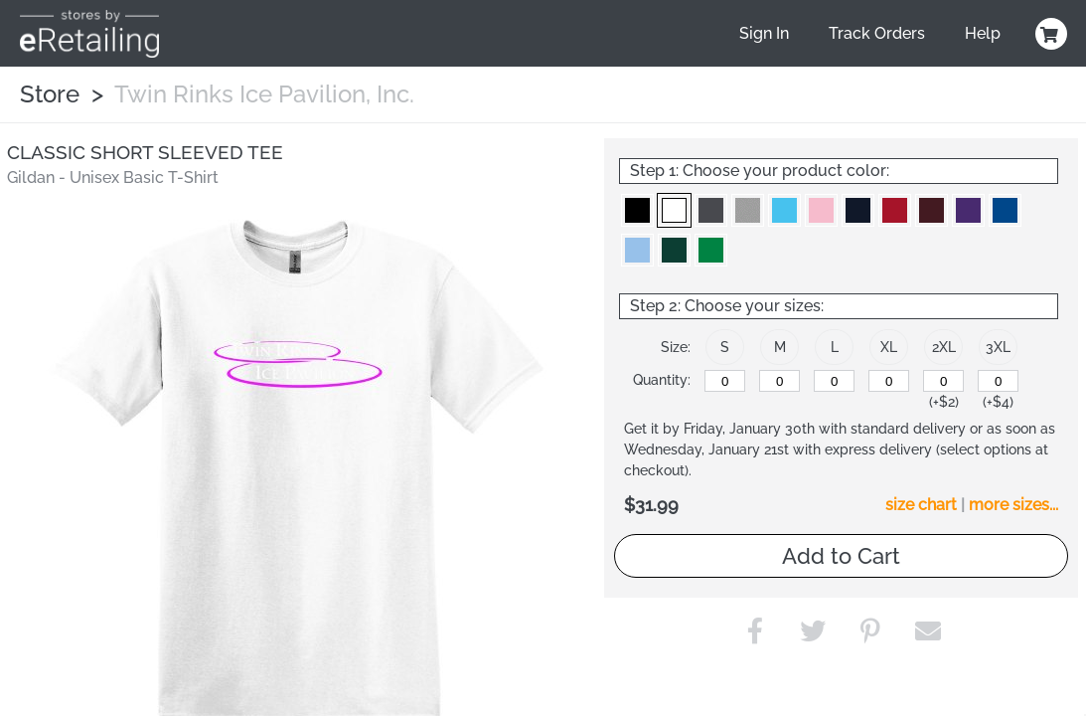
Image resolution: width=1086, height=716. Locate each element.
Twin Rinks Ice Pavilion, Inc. (264, 94)
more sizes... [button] (1013, 504)
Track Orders (877, 33)
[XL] (888, 381)
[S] (724, 381)
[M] (779, 381)
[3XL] (998, 381)
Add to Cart (841, 556)
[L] (834, 381)
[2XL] (943, 381)
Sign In (764, 33)
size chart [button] (921, 504)
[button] (637, 210)
